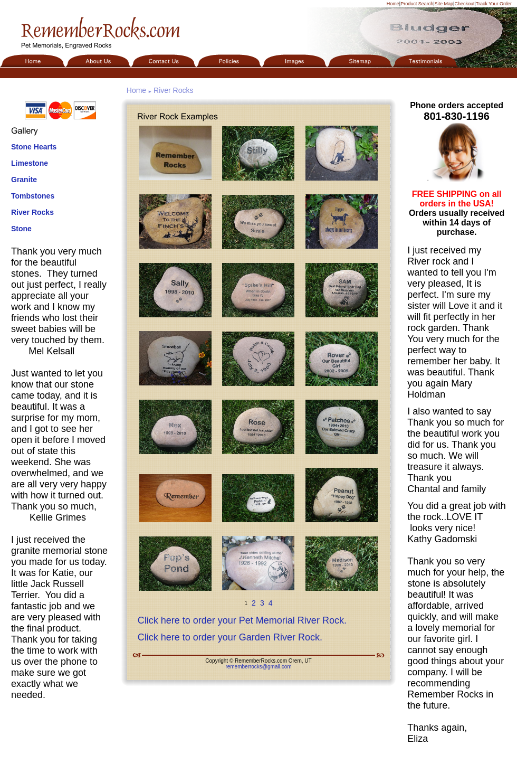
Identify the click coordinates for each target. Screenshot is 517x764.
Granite (24, 179)
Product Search (416, 3)
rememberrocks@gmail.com (258, 666)
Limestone (29, 163)
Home (393, 3)
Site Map (444, 3)
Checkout (464, 3)
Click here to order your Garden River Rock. (230, 637)
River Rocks (32, 212)
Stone (21, 228)
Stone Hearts (33, 147)
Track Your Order (494, 3)
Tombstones (32, 196)
